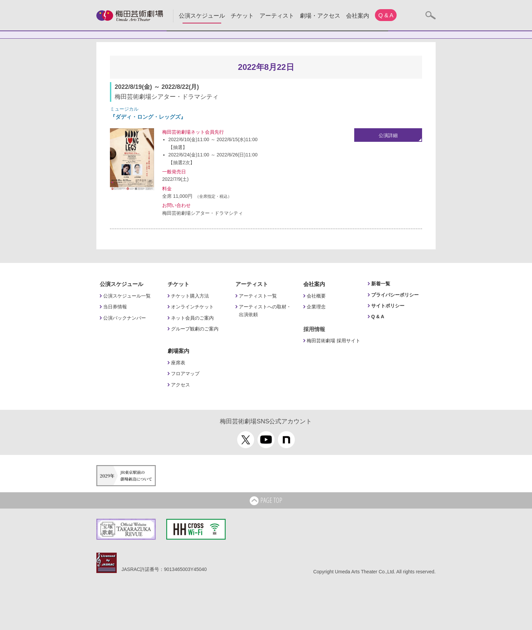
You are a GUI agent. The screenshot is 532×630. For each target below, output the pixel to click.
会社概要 (316, 296)
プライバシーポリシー (395, 295)
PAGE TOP (266, 501)
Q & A (385, 15)
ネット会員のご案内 (192, 318)
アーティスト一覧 (258, 296)
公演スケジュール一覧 (127, 296)
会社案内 (357, 16)
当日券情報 (115, 306)
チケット (242, 16)
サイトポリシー (387, 305)
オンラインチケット (192, 306)
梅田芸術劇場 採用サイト (333, 340)
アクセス (180, 384)
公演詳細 (388, 135)
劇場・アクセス (320, 16)
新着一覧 (380, 283)
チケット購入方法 (190, 296)
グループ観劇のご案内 (194, 328)
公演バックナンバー (124, 318)
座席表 (178, 362)
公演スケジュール (202, 16)
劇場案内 (178, 351)
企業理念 (316, 306)
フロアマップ (185, 373)
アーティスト (277, 16)
